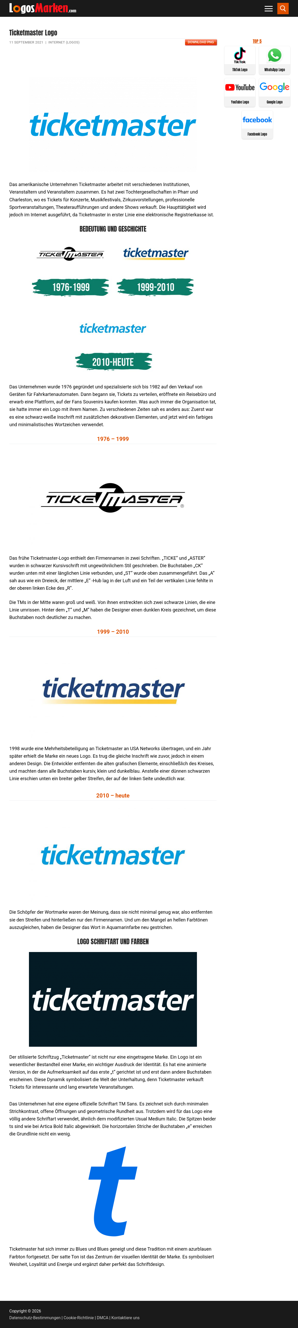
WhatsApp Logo (274, 69)
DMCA (103, 1317)
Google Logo (274, 102)
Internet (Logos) (64, 42)
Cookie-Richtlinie (79, 1317)
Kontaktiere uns (125, 1317)
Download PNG (201, 42)
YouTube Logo (240, 102)
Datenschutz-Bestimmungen (34, 1317)
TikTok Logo (239, 69)
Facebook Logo (257, 134)
